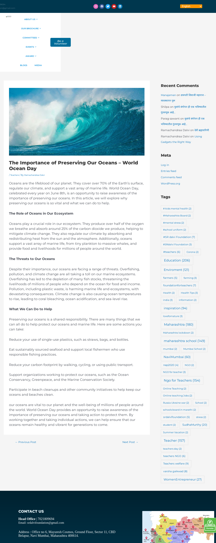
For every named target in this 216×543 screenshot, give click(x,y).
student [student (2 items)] (169, 388)
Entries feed (169, 134)
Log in (165, 128)
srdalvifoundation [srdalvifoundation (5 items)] (176, 380)
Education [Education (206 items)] (177, 224)
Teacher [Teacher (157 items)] (174, 404)
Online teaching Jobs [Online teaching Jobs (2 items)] (177, 358)
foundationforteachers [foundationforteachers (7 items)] (179, 248)
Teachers (15, 138)
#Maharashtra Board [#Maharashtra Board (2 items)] (177, 178)
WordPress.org (171, 146)
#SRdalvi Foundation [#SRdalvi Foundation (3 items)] (177, 207)
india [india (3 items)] (168, 263)
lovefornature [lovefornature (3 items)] (173, 279)
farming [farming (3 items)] (190, 241)
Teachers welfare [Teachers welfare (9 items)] (176, 426)
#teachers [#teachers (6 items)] (171, 215)
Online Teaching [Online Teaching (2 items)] (174, 351)
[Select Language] (191, 6)
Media (118, 28)
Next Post (129, 405)
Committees (115, 19)
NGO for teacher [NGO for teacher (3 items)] (174, 335)
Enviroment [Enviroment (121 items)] (176, 233)
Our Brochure (88, 19)
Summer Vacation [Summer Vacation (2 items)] (175, 395)
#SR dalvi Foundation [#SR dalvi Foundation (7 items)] (179, 200)
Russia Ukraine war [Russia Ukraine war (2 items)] (176, 365)
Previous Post (26, 405)
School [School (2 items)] (201, 365)
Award (156, 19)
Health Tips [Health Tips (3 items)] (189, 255)
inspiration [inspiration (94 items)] (175, 271)
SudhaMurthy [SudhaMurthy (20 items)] (194, 388)
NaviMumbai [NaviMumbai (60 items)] (177, 320)
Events (137, 19)
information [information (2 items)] (188, 263)
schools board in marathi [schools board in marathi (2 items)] (179, 372)
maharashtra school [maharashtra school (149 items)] (184, 304)
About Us (63, 19)
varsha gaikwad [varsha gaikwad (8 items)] (175, 434)
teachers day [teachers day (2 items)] (172, 411)
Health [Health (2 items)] (169, 255)
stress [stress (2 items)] (201, 380)
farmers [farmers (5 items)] (170, 241)
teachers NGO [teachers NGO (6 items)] (174, 419)
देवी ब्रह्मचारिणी (202, 93)
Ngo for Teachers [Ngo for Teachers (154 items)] (182, 344)
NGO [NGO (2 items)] (189, 328)
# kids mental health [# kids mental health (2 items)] (177, 171)
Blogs (103, 28)
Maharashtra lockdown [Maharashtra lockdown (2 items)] (178, 295)
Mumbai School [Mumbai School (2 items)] (194, 312)
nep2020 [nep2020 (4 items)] (170, 328)
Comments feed (172, 140)
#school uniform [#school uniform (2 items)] (174, 192)
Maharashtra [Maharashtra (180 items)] (178, 288)
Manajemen (169, 58)
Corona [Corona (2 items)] (193, 215)
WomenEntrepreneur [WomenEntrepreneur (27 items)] (183, 442)
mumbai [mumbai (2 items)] (170, 312)
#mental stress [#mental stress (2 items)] (173, 185)
